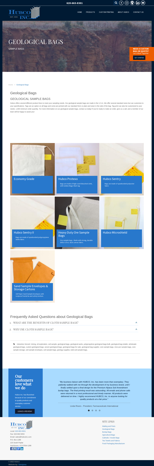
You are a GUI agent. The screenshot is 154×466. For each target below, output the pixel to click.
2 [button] (92, 410)
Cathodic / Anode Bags (110, 438)
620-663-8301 (75, 3)
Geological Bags (22, 85)
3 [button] (96, 410)
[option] (94, 394)
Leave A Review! (25, 411)
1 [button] (89, 410)
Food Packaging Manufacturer (113, 443)
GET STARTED (139, 58)
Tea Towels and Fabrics (111, 441)
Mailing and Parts (108, 426)
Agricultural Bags (108, 435)
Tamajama (22, 465)
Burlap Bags (106, 432)
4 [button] (99, 410)
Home (10, 85)
